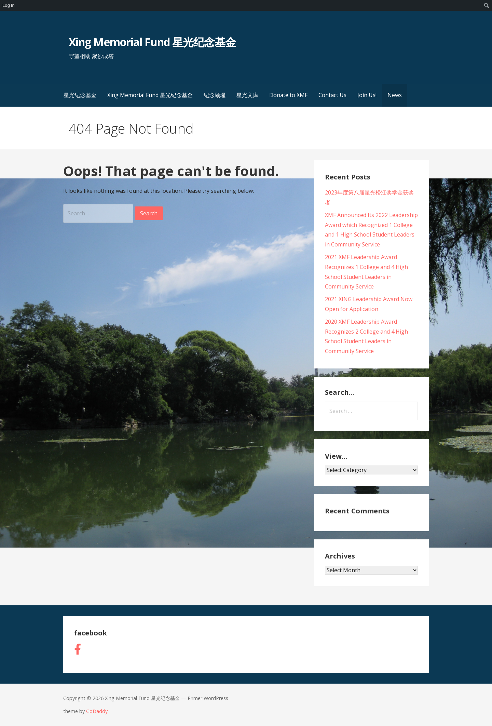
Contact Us (332, 95)
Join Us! (367, 95)
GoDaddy (97, 711)
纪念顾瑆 (215, 95)
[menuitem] (486, 5)
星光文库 (247, 95)
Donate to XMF (288, 95)
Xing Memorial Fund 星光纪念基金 (152, 42)
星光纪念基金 (80, 95)
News (394, 95)
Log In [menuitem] (8, 5)
